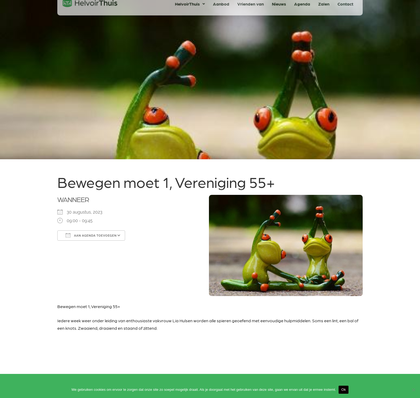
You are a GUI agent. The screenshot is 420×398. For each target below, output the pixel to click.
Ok (343, 390)
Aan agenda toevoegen (91, 235)
